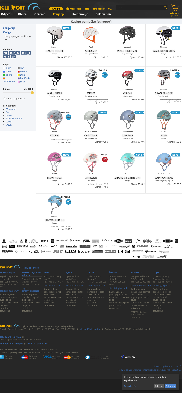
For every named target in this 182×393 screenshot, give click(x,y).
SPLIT (46, 272)
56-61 (24, 53)
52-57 (12, 53)
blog (87, 8)
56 (18, 53)
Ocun (9, 124)
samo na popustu (15, 98)
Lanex (9, 115)
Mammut (11, 109)
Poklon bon (103, 13)
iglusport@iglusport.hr (90, 329)
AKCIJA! (56, 8)
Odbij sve (158, 386)
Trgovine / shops (30, 267)
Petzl (8, 112)
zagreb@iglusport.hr (9, 290)
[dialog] (150, 382)
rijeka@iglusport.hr (74, 285)
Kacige (7, 32)
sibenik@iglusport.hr (118, 288)
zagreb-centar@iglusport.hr (31, 289)
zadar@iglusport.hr (96, 285)
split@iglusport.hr (52, 285)
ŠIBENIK (113, 272)
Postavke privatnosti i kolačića (168, 366)
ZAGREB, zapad (7, 272)
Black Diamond (14, 118)
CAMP (9, 121)
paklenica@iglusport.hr (141, 285)
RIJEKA (69, 272)
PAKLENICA (136, 272)
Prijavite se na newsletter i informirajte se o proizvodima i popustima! (150, 370)
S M (13, 57)
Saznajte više (130, 386)
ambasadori (99, 8)
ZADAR (90, 272)
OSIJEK (156, 272)
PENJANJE (9, 28)
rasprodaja (73, 8)
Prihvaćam (170, 386)
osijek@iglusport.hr (162, 285)
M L (5, 53)
